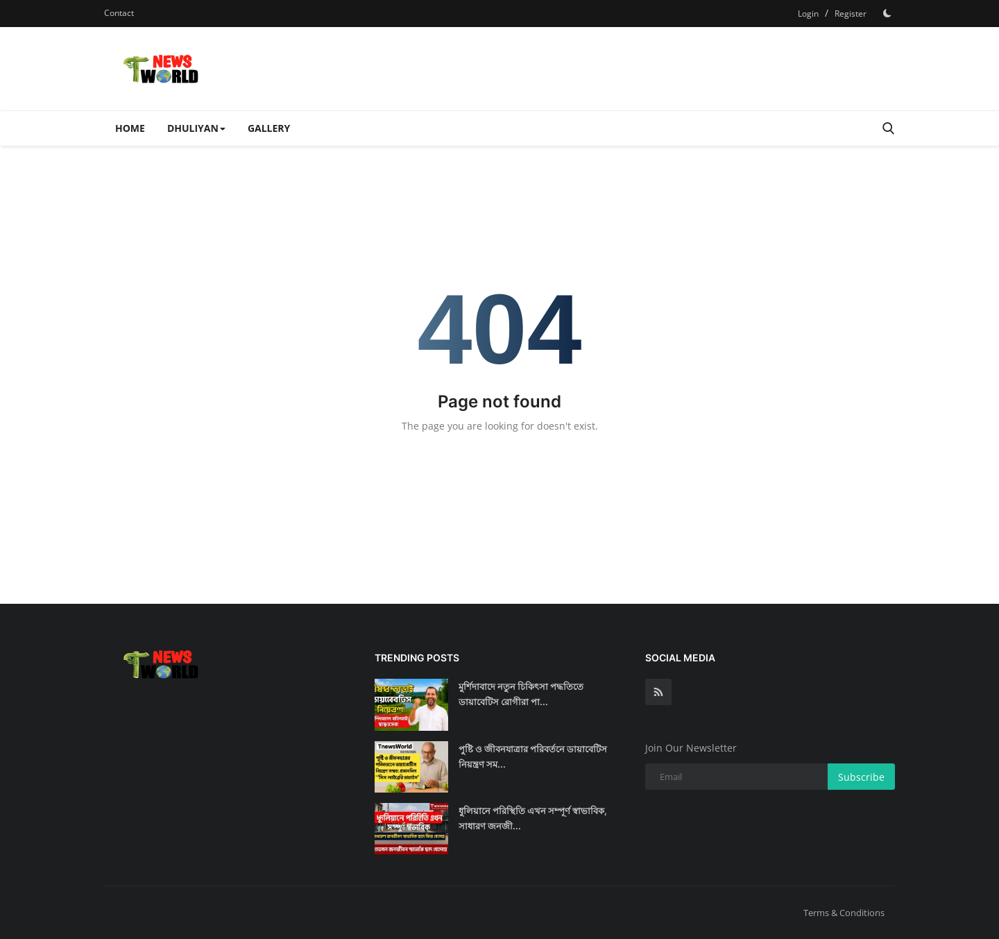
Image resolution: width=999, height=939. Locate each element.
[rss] (658, 692)
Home (130, 128)
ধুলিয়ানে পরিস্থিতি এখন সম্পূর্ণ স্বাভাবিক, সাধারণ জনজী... (533, 818)
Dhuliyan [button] (196, 128)
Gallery (269, 128)
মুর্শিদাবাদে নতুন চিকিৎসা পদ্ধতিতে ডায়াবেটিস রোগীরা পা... (521, 694)
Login (808, 13)
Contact (119, 13)
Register (850, 13)
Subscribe (861, 777)
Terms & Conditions (844, 912)
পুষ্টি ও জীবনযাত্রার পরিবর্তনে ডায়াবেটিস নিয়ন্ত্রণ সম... (533, 756)
